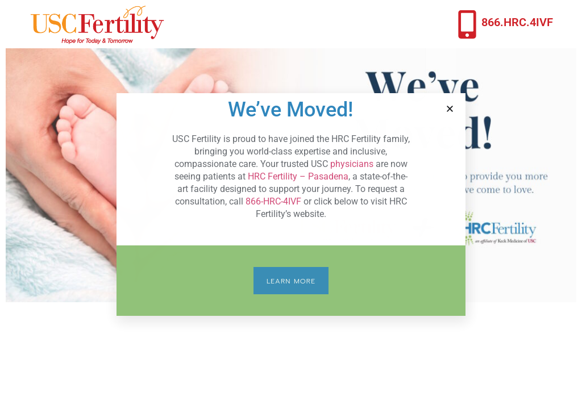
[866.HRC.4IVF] (467, 24)
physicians (351, 163)
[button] (450, 109)
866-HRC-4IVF (273, 201)
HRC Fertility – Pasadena (298, 176)
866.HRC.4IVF (517, 22)
